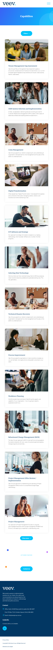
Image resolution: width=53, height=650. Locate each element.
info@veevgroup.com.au (14, 615)
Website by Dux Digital (8, 646)
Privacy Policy (6, 640)
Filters (26, 33)
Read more (26, 59)
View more (25, 538)
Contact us (26, 569)
